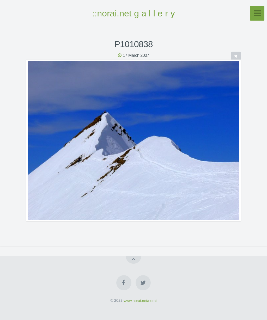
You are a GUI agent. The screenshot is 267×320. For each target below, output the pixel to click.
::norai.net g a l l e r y (133, 13)
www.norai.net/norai (140, 300)
